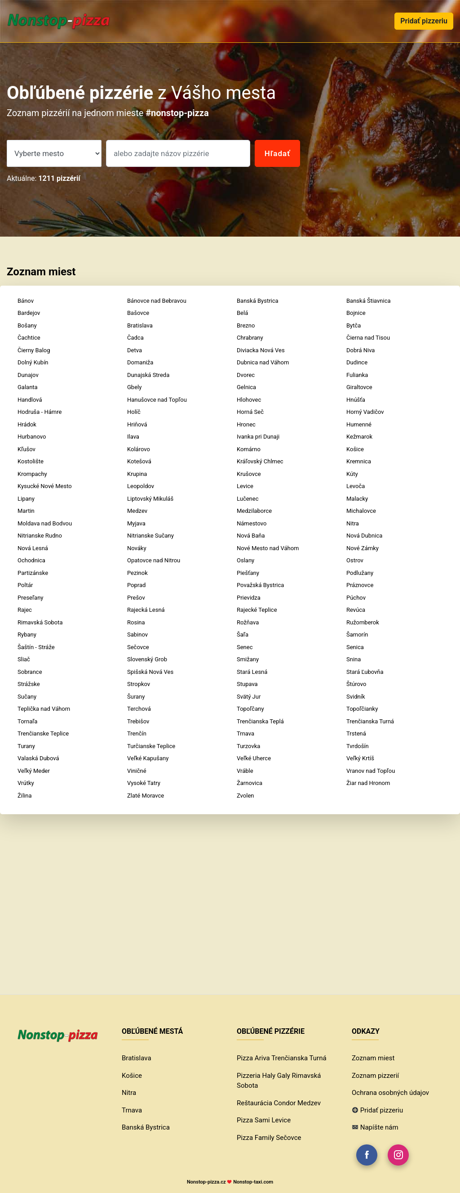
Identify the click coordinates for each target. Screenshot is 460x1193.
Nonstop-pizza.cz (206, 1182)
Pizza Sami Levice (264, 1120)
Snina (353, 659)
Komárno (249, 449)
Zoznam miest (373, 1058)
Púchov (356, 597)
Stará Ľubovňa (365, 671)
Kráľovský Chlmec (260, 461)
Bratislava (140, 325)
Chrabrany (250, 337)
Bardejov (29, 312)
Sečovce (138, 647)
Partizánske (33, 573)
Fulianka (357, 375)
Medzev (137, 510)
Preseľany (31, 597)
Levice (245, 486)
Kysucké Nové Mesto (45, 486)
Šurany (136, 696)
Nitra (352, 523)
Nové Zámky (362, 548)
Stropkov (138, 684)
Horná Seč (250, 411)
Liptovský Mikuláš (150, 498)
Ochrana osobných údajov (390, 1093)
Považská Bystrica (260, 585)
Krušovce (249, 474)
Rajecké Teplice (257, 609)
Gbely (134, 387)
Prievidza (249, 597)
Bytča (353, 325)
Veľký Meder (34, 770)
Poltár (25, 585)
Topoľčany (250, 708)
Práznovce (359, 585)
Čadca (135, 337)
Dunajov (28, 375)
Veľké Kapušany (147, 758)
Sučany (27, 696)
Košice (355, 449)
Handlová (30, 399)
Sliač (24, 659)
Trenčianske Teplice (43, 733)
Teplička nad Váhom (44, 708)
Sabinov (137, 634)
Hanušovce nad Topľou (157, 399)
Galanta (28, 387)
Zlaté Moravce (145, 795)
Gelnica (246, 387)
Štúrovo (356, 684)
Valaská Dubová (38, 758)
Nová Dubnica (364, 535)
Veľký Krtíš (360, 758)
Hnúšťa (355, 399)
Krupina (137, 474)
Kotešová (139, 461)
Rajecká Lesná (146, 609)
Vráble (245, 770)
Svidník (355, 696)
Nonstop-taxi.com (253, 1182)
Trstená (356, 733)
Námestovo (251, 523)
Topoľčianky (362, 708)
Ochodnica (31, 560)
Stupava (247, 684)
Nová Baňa (251, 535)
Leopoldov (140, 486)
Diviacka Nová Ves (261, 350)
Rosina (136, 622)
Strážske (29, 684)
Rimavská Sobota (40, 622)
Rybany (27, 634)
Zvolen (245, 795)
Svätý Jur (249, 696)
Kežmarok (359, 436)
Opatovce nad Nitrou (153, 560)
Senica (355, 647)
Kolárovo (138, 449)
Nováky (136, 548)
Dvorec (246, 375)
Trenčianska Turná (370, 721)
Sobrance (30, 671)
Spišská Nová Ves (150, 671)
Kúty (352, 474)
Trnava (245, 733)
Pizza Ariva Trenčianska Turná (282, 1058)
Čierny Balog (34, 350)
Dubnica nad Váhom (263, 362)
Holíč (134, 411)
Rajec (25, 609)
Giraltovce (359, 387)
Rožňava (248, 622)
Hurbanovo (32, 436)
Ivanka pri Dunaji (258, 436)
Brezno (246, 325)
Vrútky (26, 783)
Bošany (27, 325)
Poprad (136, 585)
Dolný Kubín (33, 362)
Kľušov (26, 449)
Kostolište (31, 461)
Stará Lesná (252, 671)
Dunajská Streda (148, 375)
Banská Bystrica (258, 300)
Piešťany (248, 573)
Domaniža (140, 362)
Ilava (133, 436)
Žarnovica (249, 783)
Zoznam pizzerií (375, 1076)
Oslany (245, 560)
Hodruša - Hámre (40, 411)
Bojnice (356, 312)
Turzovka (248, 746)
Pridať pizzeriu (423, 21)
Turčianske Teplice (151, 746)
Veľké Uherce (254, 758)
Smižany (248, 659)
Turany (26, 746)
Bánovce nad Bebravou (156, 300)
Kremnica (358, 461)
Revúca (355, 609)
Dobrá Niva (360, 350)
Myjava (136, 523)
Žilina (25, 795)
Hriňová (137, 424)
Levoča (355, 486)
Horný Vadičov (365, 411)
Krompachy (32, 474)
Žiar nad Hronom (368, 783)
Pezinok (137, 573)
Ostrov (354, 560)
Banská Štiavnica (368, 300)
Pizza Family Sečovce (269, 1138)
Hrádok (27, 424)
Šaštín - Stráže (36, 647)
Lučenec (247, 498)
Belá (242, 312)
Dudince (356, 362)
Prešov (136, 597)
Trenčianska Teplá (260, 721)
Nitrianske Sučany (150, 535)
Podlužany (359, 573)
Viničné (136, 770)
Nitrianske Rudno (40, 535)
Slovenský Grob (147, 659)
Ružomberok (362, 622)
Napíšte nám (379, 1127)
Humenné (359, 424)
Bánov (26, 300)
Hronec (246, 424)
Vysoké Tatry (143, 783)
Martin (26, 510)
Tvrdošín (357, 746)
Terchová (139, 708)
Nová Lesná (33, 548)
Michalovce (361, 510)
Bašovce (138, 312)
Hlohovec (249, 399)
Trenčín (136, 733)
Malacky (357, 498)
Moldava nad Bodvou (45, 523)
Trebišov (138, 721)
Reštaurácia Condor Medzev (279, 1103)
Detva (134, 350)
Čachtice (29, 337)
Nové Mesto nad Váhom (268, 548)
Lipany (26, 498)
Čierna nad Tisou (368, 337)
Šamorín (357, 634)
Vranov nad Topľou (370, 770)
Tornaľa (27, 721)
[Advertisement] (230, 888)
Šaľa (242, 634)
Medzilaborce (254, 510)
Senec (245, 647)
